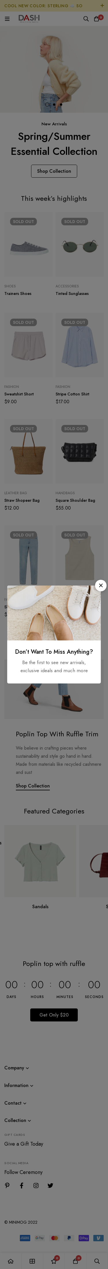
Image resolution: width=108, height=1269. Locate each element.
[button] (101, 585)
